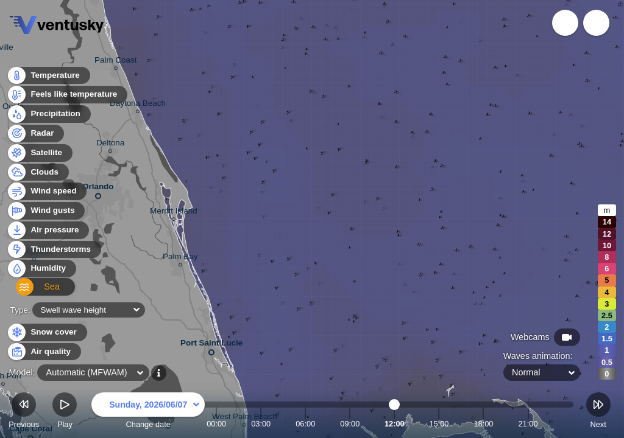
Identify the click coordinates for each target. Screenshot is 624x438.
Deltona (110, 144)
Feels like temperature (66, 98)
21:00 (527, 423)
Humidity (41, 272)
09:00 (350, 423)
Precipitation (48, 118)
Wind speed (46, 195)
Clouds (37, 175)
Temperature (48, 79)
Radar (35, 136)
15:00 (438, 423)
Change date (148, 412)
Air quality (43, 352)
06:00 (305, 423)
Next (598, 412)
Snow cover (46, 332)
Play (64, 412)
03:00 (261, 423)
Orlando (98, 189)
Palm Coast (115, 61)
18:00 (483, 423)
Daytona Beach (138, 105)
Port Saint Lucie (211, 345)
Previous (24, 412)
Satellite (39, 156)
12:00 (395, 423)
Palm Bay (180, 258)
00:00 (216, 423)
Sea (30, 292)
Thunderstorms (53, 253)
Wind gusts (45, 214)
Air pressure (47, 233)
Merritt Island (173, 212)
